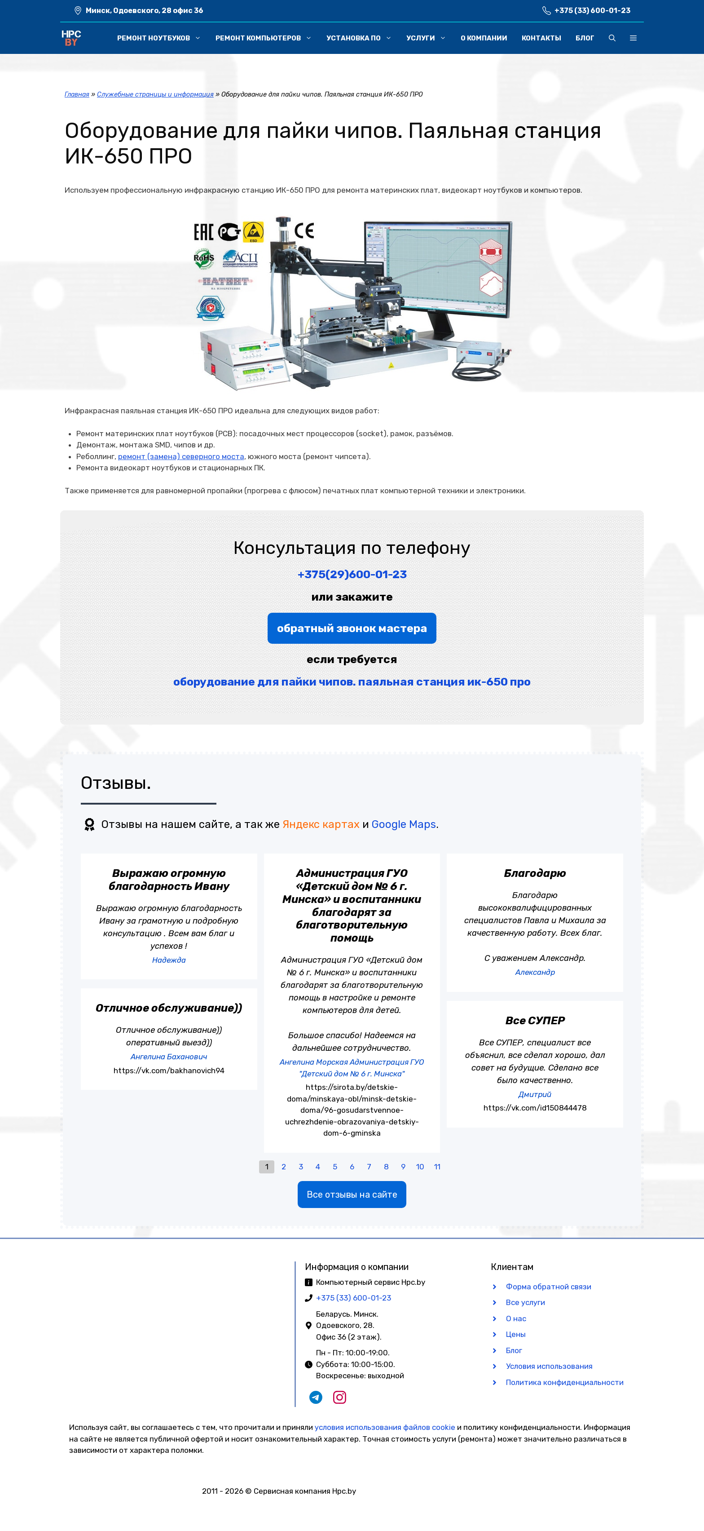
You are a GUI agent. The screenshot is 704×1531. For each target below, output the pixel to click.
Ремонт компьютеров (267, 38)
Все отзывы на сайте (352, 1194)
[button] (612, 38)
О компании (484, 38)
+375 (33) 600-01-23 (592, 10)
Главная (77, 94)
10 (420, 1166)
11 (437, 1166)
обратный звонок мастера (352, 628)
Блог (585, 38)
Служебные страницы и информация (155, 94)
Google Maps (404, 824)
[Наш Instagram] (339, 1401)
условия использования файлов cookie (385, 1427)
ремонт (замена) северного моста (181, 456)
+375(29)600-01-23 (352, 574)
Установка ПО (362, 38)
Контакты (541, 38)
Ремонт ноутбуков (162, 38)
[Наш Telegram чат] (315, 1401)
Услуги (429, 38)
